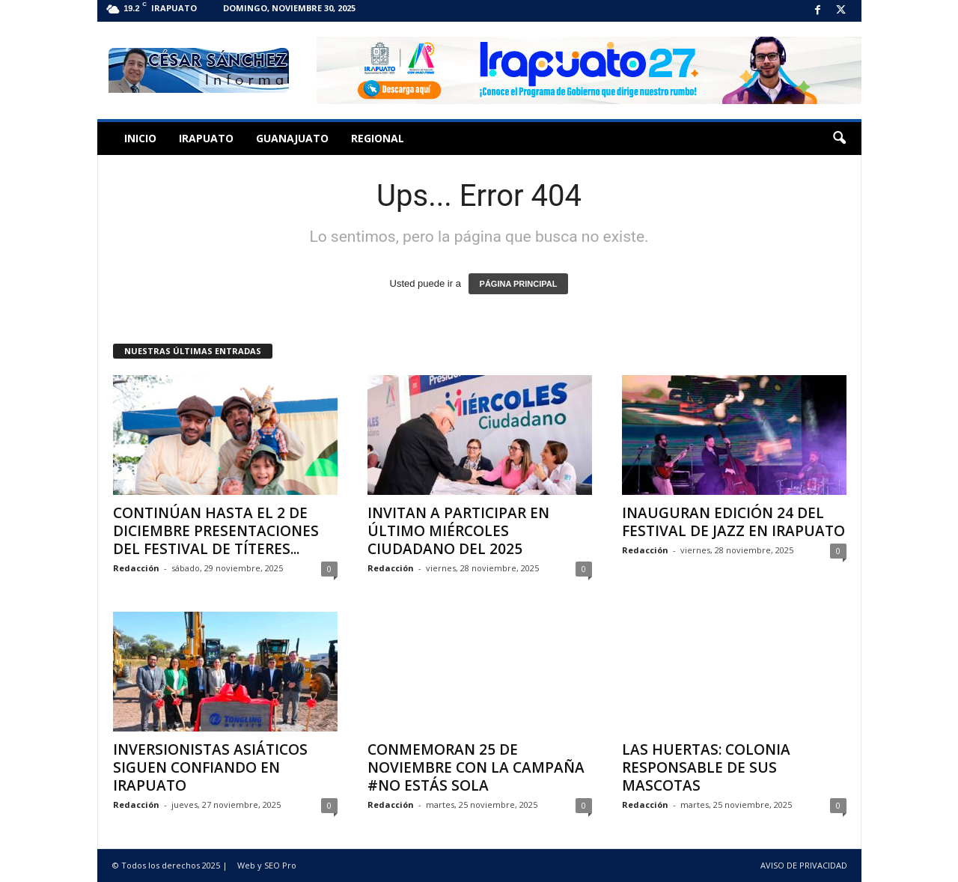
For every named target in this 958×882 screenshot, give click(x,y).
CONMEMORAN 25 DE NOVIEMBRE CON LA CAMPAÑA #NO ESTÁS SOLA (476, 767)
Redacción (136, 568)
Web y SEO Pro (266, 865)
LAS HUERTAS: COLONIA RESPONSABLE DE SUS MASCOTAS (706, 767)
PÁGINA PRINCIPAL (519, 283)
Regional (377, 138)
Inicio (140, 138)
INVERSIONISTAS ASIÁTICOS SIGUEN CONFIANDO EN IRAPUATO (210, 767)
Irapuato (206, 138)
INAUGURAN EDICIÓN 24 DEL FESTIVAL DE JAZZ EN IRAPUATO (733, 522)
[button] (839, 138)
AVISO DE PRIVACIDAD (803, 865)
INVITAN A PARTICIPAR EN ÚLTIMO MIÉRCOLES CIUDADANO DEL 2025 (458, 531)
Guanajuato (292, 138)
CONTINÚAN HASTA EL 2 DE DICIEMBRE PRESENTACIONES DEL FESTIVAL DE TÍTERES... (216, 531)
